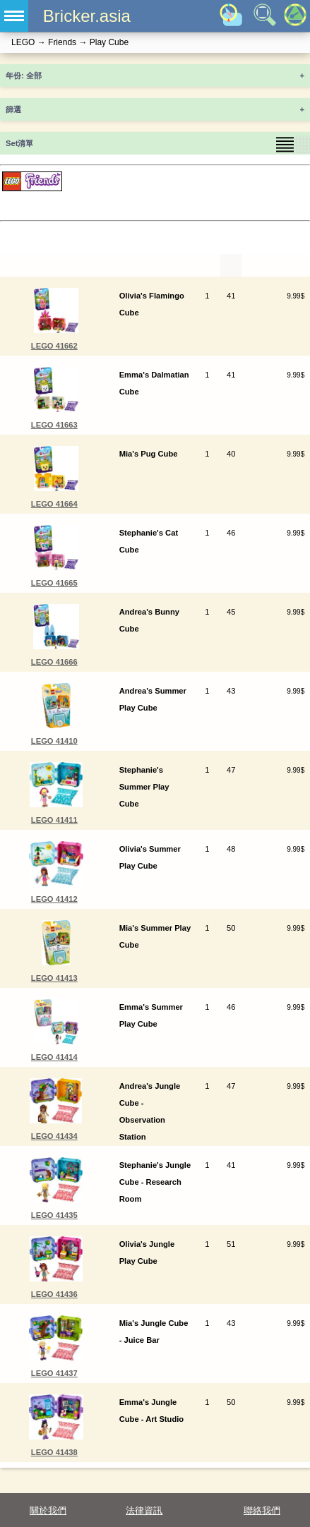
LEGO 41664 (54, 504)
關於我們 (48, 1510)
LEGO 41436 (54, 1294)
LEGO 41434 (54, 1136)
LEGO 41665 (54, 583)
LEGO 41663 (54, 425)
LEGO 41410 (54, 741)
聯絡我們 (262, 1510)
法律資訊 (144, 1510)
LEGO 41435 (54, 1215)
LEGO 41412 (54, 899)
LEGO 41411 (54, 820)
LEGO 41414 (54, 1057)
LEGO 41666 (54, 662)
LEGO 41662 (54, 346)
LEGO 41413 (54, 978)
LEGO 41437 (54, 1373)
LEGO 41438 (54, 1452)
